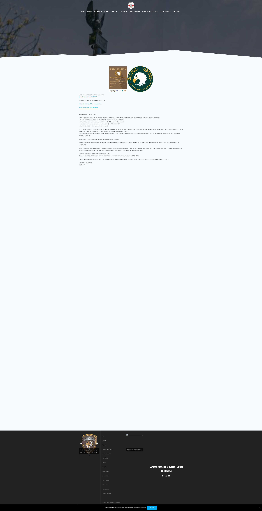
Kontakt (106, 11)
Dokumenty (97, 11)
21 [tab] (148, 502)
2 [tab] (84, 502)
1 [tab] (81, 502)
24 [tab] (158, 502)
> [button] (161, 461)
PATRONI (114, 11)
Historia (89, 11)
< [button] (81, 461)
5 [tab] (94, 502)
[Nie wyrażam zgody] (260, 508)
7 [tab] (101, 502)
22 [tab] (151, 502)
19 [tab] (141, 502)
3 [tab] (87, 502)
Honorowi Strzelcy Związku (150, 11)
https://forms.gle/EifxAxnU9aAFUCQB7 (88, 97)
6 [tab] (97, 502)
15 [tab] (128, 502)
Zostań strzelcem (165, 11)
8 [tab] (104, 502)
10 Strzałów (123, 11)
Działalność (176, 11)
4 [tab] (91, 502)
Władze (83, 11)
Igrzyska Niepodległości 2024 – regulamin (88, 107)
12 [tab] (118, 502)
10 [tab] (111, 502)
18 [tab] (138, 502)
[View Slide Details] (121, 461)
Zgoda (152, 507)
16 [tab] (131, 502)
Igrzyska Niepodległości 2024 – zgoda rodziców (90, 103)
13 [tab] (121, 502)
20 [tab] (145, 502)
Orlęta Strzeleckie (134, 11)
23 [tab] (155, 502)
